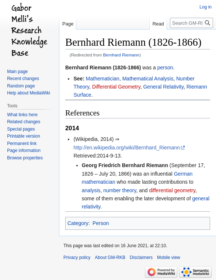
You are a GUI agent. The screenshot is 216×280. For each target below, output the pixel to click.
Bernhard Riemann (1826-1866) (103, 67)
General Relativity (163, 87)
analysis (91, 190)
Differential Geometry (116, 87)
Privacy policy (76, 257)
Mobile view (168, 257)
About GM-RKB (110, 257)
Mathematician (102, 79)
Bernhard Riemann (121, 54)
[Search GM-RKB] (191, 23)
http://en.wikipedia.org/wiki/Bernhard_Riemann (126, 148)
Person (101, 223)
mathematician (98, 182)
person (165, 67)
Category (77, 223)
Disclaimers (141, 257)
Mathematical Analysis (148, 79)
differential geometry (172, 190)
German (183, 174)
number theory (119, 190)
